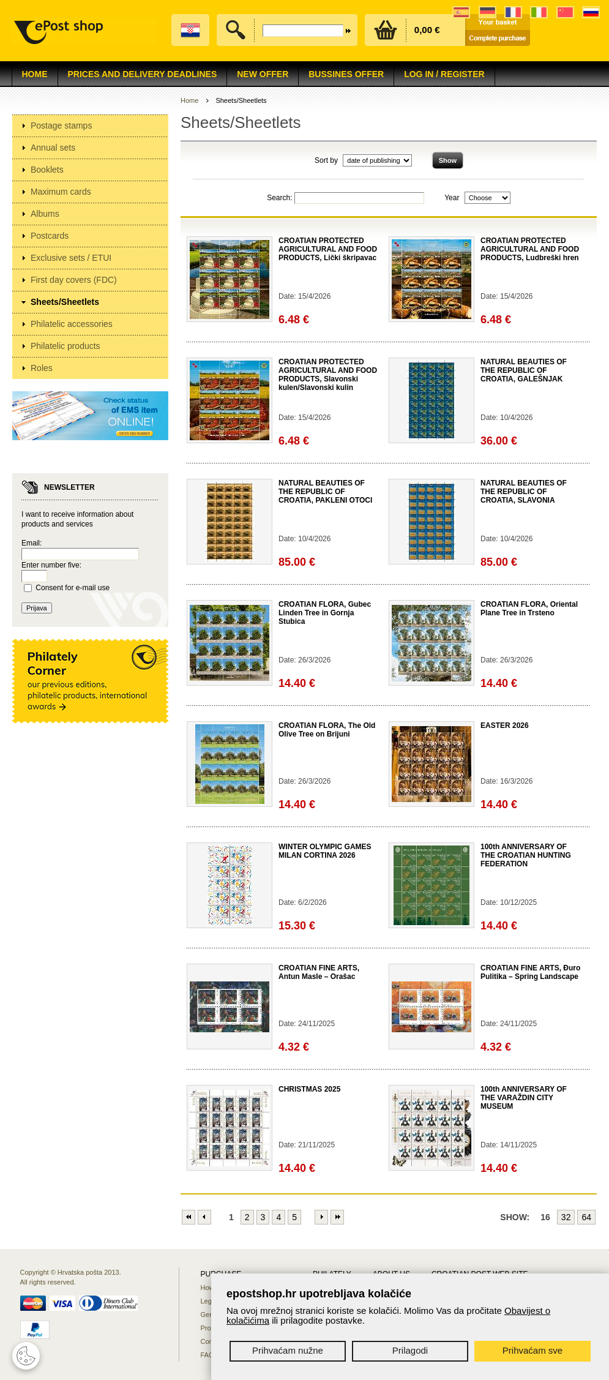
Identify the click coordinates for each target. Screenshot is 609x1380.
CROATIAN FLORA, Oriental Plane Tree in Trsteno (529, 608)
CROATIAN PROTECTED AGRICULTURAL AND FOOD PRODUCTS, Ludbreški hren (529, 249)
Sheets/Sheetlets (65, 302)
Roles (42, 368)
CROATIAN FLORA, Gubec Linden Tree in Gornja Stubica (324, 613)
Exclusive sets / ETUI (71, 258)
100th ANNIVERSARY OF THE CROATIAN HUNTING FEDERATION (525, 855)
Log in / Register (444, 74)
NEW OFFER (262, 74)
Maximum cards (61, 192)
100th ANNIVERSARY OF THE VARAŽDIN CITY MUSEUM (523, 1098)
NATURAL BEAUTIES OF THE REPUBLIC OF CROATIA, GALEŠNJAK (523, 370)
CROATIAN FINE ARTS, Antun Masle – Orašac (318, 972)
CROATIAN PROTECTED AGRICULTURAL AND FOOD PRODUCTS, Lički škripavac (327, 249)
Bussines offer (346, 74)
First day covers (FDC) (74, 280)
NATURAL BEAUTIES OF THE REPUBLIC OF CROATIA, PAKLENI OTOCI (325, 491)
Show (448, 160)
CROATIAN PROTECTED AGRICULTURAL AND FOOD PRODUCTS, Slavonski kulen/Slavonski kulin (327, 375)
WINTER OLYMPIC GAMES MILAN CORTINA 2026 (325, 851)
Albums (45, 214)
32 (566, 1217)
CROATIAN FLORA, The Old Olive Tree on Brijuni (326, 729)
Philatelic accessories (72, 324)
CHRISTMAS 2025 (309, 1089)
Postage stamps (61, 125)
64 (586, 1217)
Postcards (50, 236)
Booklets (47, 169)
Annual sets (53, 147)
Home (35, 74)
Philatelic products (65, 346)
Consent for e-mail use (72, 587)
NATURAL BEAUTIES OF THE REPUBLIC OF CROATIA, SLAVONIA (523, 491)
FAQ (207, 1355)
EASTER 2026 (504, 725)
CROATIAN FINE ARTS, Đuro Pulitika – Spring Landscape (530, 972)
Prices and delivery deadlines (142, 74)
